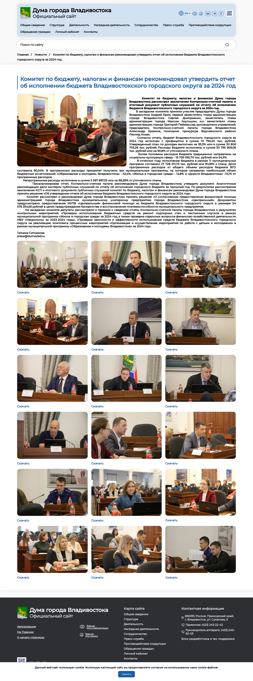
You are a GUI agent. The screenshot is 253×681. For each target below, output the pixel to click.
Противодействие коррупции (210, 25)
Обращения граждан (35, 32)
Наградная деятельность (112, 25)
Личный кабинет (67, 32)
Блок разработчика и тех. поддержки (208, 639)
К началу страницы (30, 637)
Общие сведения (32, 25)
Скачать (23, 292)
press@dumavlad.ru (31, 236)
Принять (126, 674)
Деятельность (79, 25)
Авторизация (26, 626)
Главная (23, 54)
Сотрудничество (146, 25)
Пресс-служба (173, 25)
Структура (57, 25)
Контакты (91, 32)
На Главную (25, 632)
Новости (41, 54)
